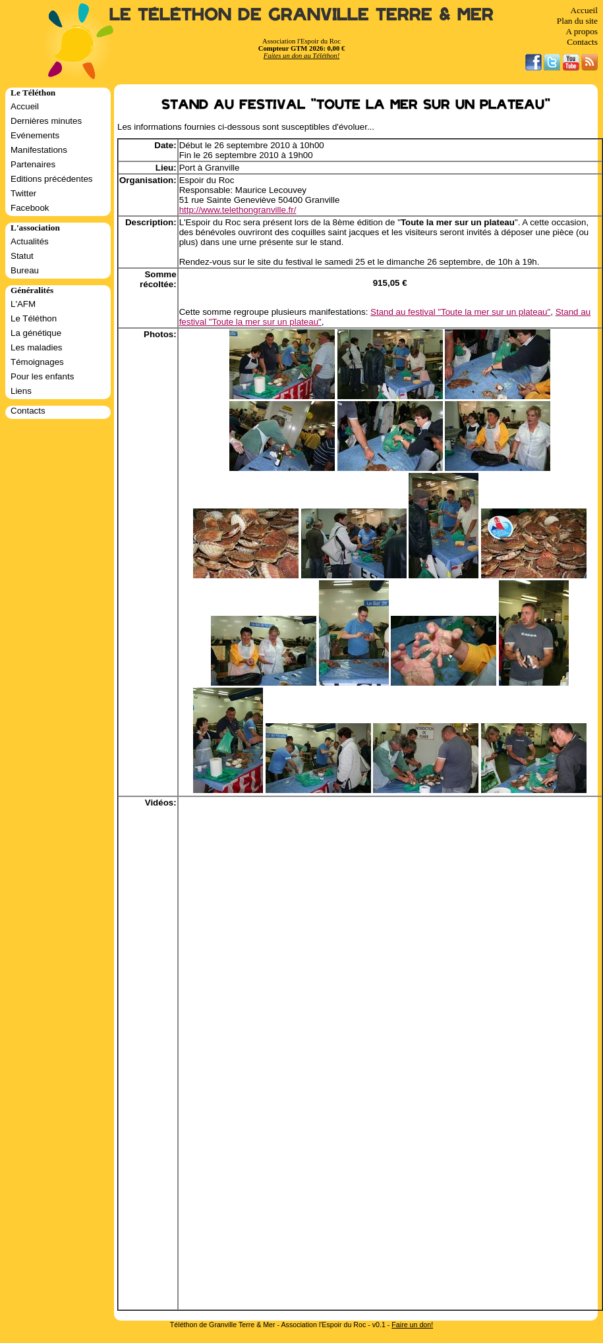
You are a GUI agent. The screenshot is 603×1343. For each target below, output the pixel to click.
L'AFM (23, 304)
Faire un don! (412, 1325)
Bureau (25, 270)
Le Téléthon (34, 318)
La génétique (36, 333)
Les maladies (37, 347)
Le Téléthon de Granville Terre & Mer (301, 15)
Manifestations (39, 150)
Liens (21, 391)
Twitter (23, 193)
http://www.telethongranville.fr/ (238, 210)
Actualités (30, 241)
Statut (22, 256)
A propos (581, 31)
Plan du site (577, 21)
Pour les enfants (42, 376)
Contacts (582, 42)
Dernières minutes (46, 121)
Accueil (584, 10)
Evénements (35, 135)
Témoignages (37, 362)
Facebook (30, 208)
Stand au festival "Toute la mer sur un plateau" (460, 312)
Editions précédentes (51, 179)
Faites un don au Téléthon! (301, 55)
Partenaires (33, 164)
